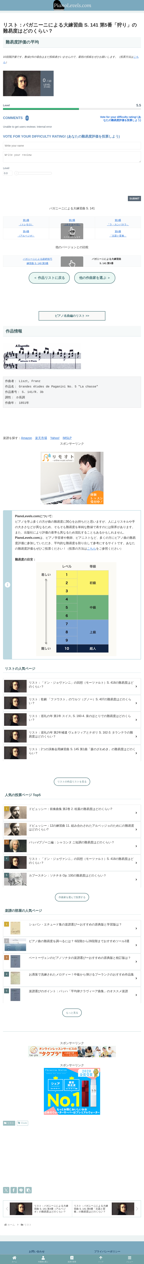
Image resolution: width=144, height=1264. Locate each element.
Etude (22, 1123)
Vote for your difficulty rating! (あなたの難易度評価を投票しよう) (120, 118)
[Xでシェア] (6, 1190)
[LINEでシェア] (21, 1190)
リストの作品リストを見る (72, 782)
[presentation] (31, 187)
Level (6, 168)
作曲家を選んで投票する (72, 897)
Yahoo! (55, 438)
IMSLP (67, 438)
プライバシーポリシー (107, 1251)
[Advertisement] (72, 297)
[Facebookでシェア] (13, 1190)
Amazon (26, 438)
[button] (28, 1190)
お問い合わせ (37, 1251)
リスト (9, 1123)
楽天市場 (41, 438)
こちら (91, 549)
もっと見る (72, 1013)
